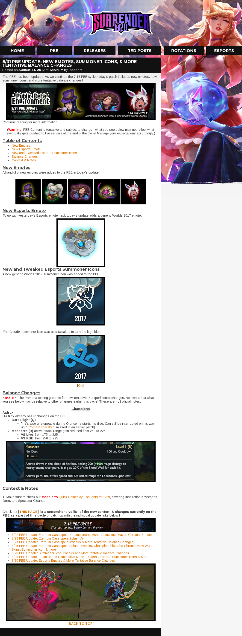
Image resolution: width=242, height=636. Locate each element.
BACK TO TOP (81, 623)
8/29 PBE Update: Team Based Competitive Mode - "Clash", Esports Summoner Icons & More (80, 557)
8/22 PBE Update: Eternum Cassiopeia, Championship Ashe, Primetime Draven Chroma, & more (82, 535)
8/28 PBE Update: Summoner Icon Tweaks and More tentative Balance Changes (71, 553)
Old (80, 385)
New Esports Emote (26, 149)
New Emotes (21, 145)
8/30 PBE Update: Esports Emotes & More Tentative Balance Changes (63, 560)
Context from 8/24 (41, 427)
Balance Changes (25, 156)
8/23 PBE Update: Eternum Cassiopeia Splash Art (48, 538)
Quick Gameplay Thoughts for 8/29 (84, 497)
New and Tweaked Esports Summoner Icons (44, 153)
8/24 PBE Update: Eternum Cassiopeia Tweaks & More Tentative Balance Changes (73, 542)
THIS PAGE (28, 512)
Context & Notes (24, 160)
